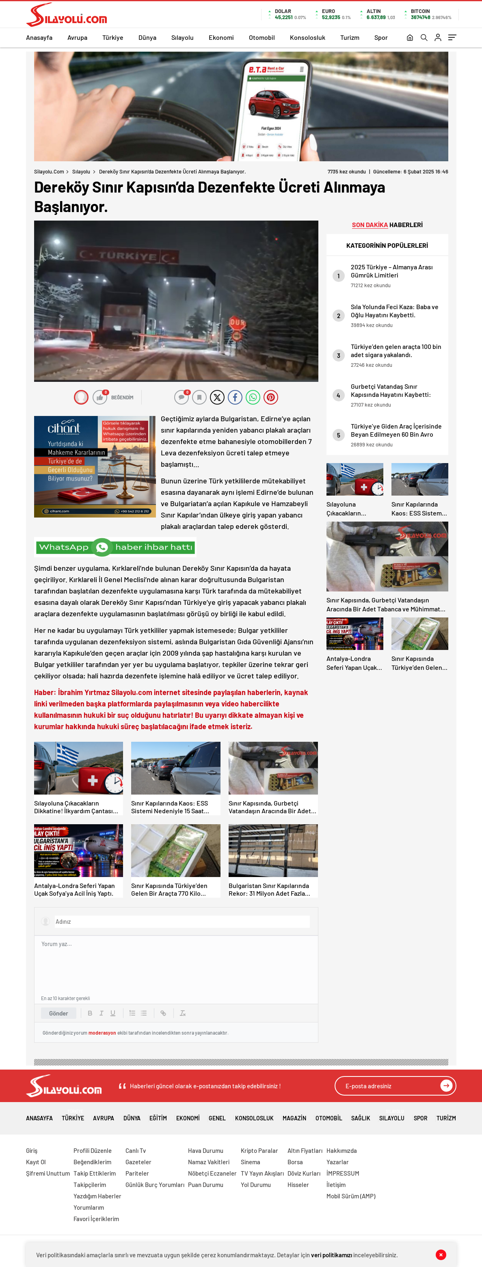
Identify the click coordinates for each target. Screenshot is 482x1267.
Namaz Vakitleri (208, 1161)
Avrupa (77, 37)
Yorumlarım (88, 1207)
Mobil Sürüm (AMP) (350, 1196)
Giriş (31, 1150)
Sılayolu (182, 37)
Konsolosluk (307, 37)
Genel (217, 1115)
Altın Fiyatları (304, 1150)
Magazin (294, 1115)
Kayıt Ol (36, 1161)
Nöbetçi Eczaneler (212, 1173)
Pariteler (137, 1173)
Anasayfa (39, 37)
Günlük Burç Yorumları (154, 1184)
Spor (381, 37)
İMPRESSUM (342, 1173)
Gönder (58, 1013)
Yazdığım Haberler (97, 1196)
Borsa (295, 1161)
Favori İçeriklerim (96, 1218)
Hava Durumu (205, 1150)
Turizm (349, 37)
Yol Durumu (256, 1184)
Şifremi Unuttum (48, 1173)
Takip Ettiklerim (94, 1173)
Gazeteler (138, 1161)
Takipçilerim (89, 1184)
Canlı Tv (135, 1150)
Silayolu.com (49, 171)
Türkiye (112, 37)
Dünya (147, 37)
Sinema (250, 1161)
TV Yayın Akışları (262, 1173)
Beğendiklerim (92, 1161)
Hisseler (298, 1184)
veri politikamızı (331, 1254)
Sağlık (360, 1115)
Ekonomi (221, 37)
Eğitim (158, 1115)
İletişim (336, 1184)
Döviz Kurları (303, 1173)
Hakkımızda (341, 1150)
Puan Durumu (205, 1184)
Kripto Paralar (259, 1150)
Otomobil (262, 37)
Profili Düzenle (92, 1150)
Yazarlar (337, 1161)
